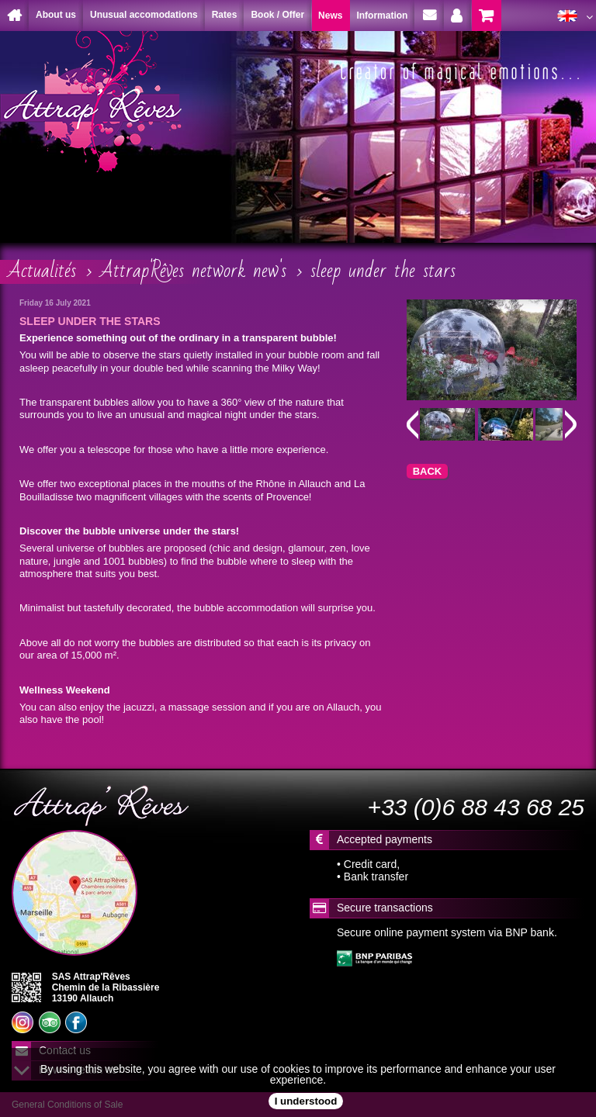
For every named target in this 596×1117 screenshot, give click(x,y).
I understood (306, 1101)
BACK (427, 471)
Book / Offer (277, 14)
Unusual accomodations (144, 14)
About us (56, 14)
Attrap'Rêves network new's (193, 270)
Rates (224, 14)
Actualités (42, 270)
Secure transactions (385, 907)
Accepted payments (384, 839)
